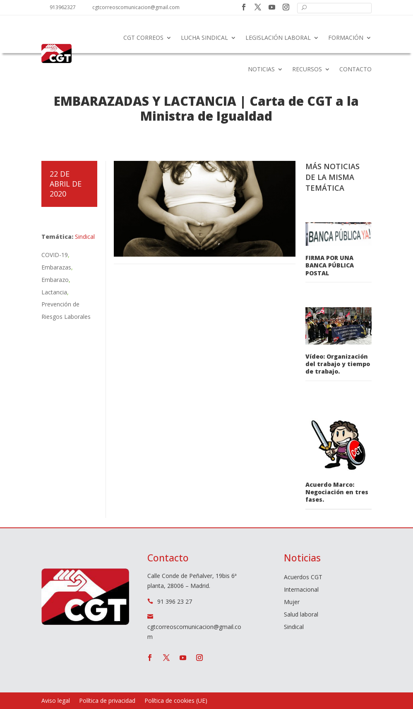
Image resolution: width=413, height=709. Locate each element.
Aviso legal (55, 701)
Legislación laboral (278, 37)
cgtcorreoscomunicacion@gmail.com (136, 7)
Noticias (261, 69)
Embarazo (55, 280)
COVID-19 (54, 255)
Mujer (292, 602)
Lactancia (54, 292)
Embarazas (56, 267)
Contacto (355, 69)
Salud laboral (301, 615)
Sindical (85, 236)
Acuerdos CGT (303, 577)
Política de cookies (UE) (175, 701)
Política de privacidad (107, 701)
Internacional (301, 590)
